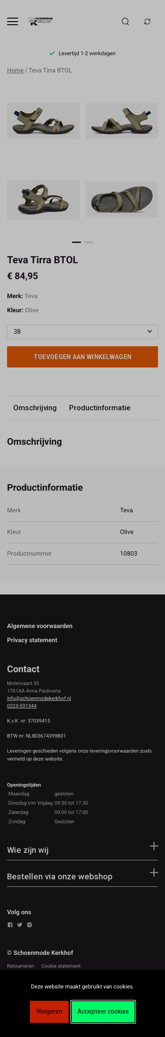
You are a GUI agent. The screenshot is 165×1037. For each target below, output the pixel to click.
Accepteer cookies (103, 1011)
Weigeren (49, 1011)
